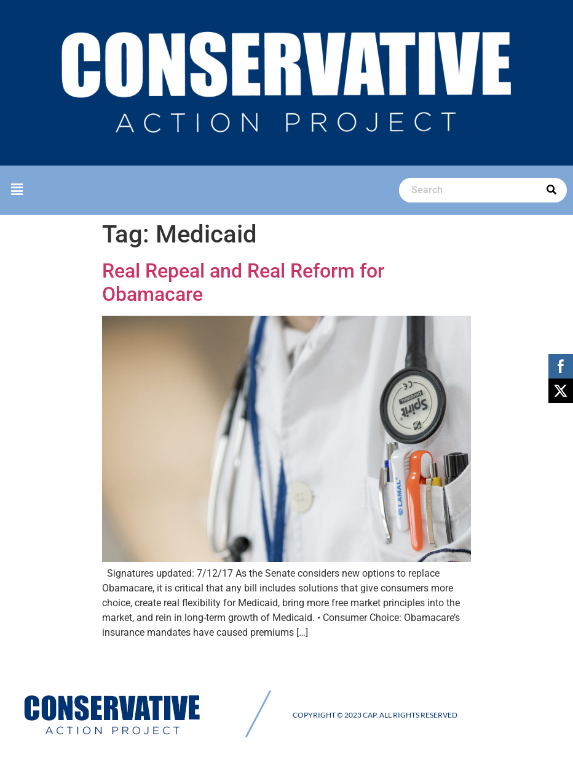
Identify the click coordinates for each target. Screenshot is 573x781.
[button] (16, 189)
